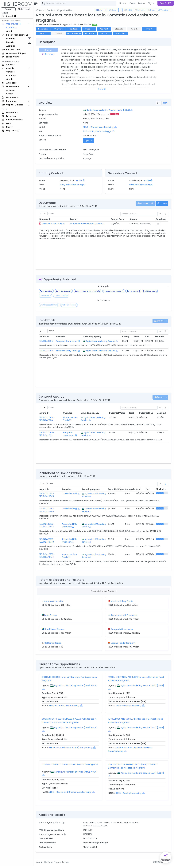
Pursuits (10, 42)
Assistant (104, 29)
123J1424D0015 (46, 341)
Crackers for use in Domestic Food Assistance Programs (70, 764)
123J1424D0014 (46, 350)
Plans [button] (132, 3)
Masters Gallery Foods (66, 350)
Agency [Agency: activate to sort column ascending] (73, 219)
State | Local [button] (24, 9)
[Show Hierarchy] (131, 110)
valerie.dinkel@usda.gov (141, 184)
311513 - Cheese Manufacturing (98, 127)
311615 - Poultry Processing (129, 705)
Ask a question (46, 291)
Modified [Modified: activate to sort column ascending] (159, 336)
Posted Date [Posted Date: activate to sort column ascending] (117, 219)
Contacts (74, 29)
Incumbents (74, 33)
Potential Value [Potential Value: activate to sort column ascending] (117, 413)
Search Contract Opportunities (54, 10)
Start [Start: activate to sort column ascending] (136, 336)
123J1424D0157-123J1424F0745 (46, 510)
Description (43, 29)
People (9, 93)
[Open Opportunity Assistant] (166, 857)
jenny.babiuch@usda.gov (72, 184)
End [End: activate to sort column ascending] (147, 336)
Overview (58, 29)
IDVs (149, 29)
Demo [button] (141, 3)
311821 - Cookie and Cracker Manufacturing (70, 792)
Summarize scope (63, 291)
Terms (57, 862)
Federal (8, 9)
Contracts (11, 27)
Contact (48, 862)
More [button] (122, 3)
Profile (80, 180)
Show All (102, 89)
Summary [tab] (48, 54)
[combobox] (82, 3)
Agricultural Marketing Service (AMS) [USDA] (108, 110)
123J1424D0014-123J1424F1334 (47, 419)
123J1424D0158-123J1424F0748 (46, 540)
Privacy (65, 862)
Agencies (11, 90)
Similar (105, 33)
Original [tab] (48, 50)
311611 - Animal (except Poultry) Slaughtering (71, 747)
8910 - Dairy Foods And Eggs (97, 131)
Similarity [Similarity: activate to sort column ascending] (161, 489)
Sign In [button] (151, 3)
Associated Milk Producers (69, 525)
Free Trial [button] (165, 3)
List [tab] (158, 102)
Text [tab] (165, 102)
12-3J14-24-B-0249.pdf (53, 223)
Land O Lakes (68, 493)
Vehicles (10, 71)
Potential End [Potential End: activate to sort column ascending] (146, 413)
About (39, 862)
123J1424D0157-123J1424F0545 (46, 495)
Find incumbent (150, 291)
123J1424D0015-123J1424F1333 (46, 434)
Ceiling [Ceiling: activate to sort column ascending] (125, 336)
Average (87, 158)
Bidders (90, 33)
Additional (120, 33)
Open (88, 140)
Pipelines (10, 38)
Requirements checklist (113, 291)
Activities (10, 46)
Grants (9, 31)
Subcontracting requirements (87, 291)
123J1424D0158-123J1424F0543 (46, 525)
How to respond (133, 291)
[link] (165, 484)
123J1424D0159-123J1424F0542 (46, 555)
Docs (88, 29)
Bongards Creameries (66, 341)
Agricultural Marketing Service (87, 223)
